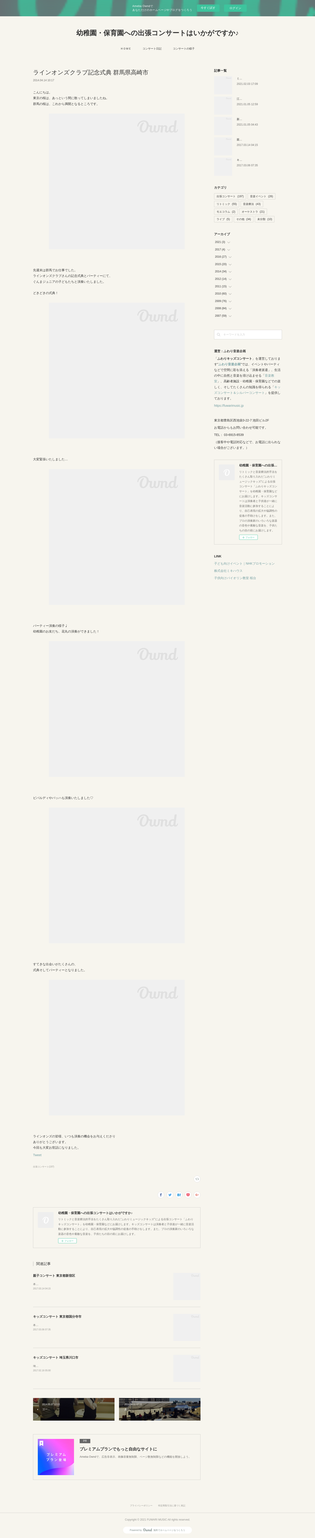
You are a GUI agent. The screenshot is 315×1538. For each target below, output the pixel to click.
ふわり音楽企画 (229, 364)
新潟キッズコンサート (250, 119)
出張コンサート (230, 196)
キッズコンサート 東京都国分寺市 (57, 1316)
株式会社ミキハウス (228, 571)
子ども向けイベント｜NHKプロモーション (244, 563)
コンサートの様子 (184, 48)
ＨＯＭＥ (125, 48)
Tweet (37, 1155)
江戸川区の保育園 (247, 98)
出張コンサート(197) (43, 1166)
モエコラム (226, 211)
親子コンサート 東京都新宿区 (54, 1275)
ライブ (223, 219)
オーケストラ (253, 211)
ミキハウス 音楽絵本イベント (255, 78)
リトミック (227, 204)
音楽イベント (261, 196)
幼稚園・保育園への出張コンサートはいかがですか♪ (157, 33)
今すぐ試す (208, 8)
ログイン (235, 8)
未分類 (264, 219)
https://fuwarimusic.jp (229, 405)
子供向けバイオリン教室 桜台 (235, 578)
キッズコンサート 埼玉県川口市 (55, 1357)
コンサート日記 (152, 48)
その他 (243, 219)
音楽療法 (251, 204)
